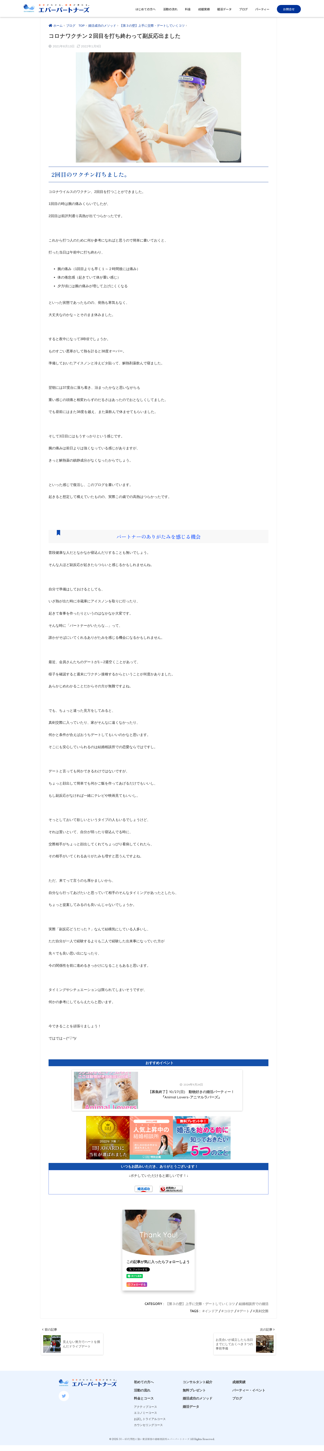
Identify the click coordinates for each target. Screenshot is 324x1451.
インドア (211, 1322)
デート (244, 1322)
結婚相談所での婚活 (253, 1315)
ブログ (243, 9)
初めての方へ (144, 1394)
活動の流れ (170, 9)
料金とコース (144, 1411)
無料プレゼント (194, 1402)
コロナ (229, 1322)
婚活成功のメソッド (197, 1411)
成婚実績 (204, 9)
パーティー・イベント (248, 1402)
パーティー (262, 9)
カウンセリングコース (148, 1437)
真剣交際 (261, 1322)
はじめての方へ (145, 9)
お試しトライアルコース (150, 1431)
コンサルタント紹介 (197, 1394)
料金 (188, 9)
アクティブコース (145, 1419)
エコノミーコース (145, 1425)
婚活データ (224, 9)
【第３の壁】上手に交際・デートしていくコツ (200, 1315)
